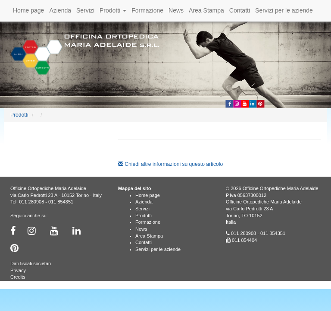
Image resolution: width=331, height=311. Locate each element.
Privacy (18, 270)
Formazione (147, 10)
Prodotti (113, 10)
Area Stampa (206, 10)
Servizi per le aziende (284, 10)
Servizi (85, 10)
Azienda (60, 10)
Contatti (239, 10)
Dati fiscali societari (30, 263)
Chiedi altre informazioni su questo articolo (170, 164)
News (176, 10)
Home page (28, 10)
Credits (17, 276)
